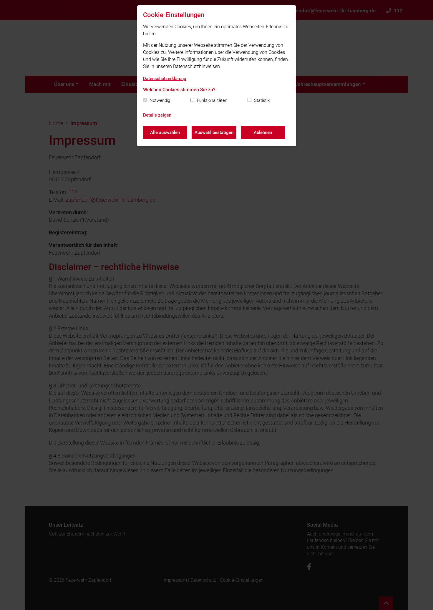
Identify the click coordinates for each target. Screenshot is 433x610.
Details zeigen (157, 115)
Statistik (262, 100)
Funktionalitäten (212, 100)
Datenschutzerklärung (164, 78)
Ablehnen (263, 132)
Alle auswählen (165, 132)
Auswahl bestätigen (214, 132)
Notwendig (160, 100)
